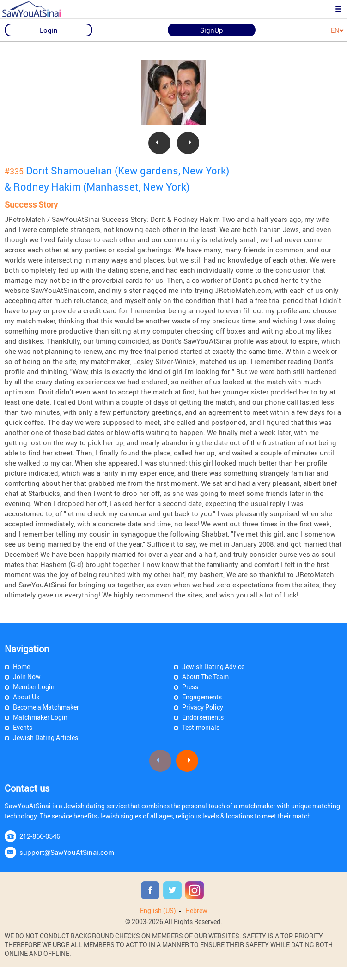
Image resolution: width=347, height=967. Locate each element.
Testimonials (200, 727)
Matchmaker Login (40, 717)
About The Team (205, 676)
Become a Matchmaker (46, 707)
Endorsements (203, 717)
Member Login (34, 686)
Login (49, 30)
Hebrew (196, 910)
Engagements (202, 696)
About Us (26, 696)
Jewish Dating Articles (45, 737)
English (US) (158, 910)
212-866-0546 (39, 836)
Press (190, 686)
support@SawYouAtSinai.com (66, 852)
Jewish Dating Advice (213, 666)
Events (22, 727)
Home (21, 666)
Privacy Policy (202, 707)
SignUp (211, 30)
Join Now (27, 676)
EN (337, 31)
